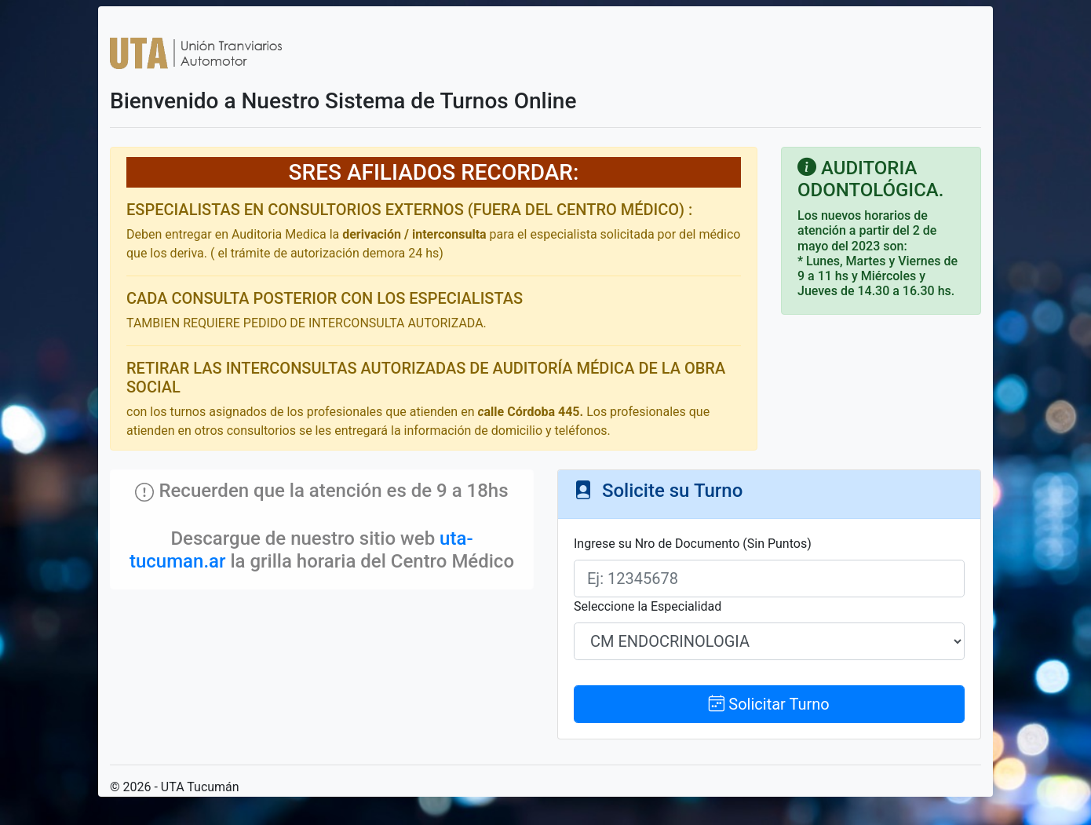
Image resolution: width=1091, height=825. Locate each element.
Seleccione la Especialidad (647, 606)
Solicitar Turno (769, 704)
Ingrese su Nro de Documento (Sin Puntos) (693, 543)
